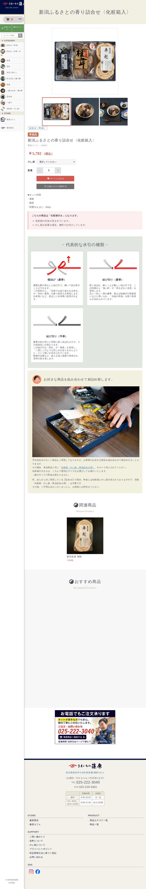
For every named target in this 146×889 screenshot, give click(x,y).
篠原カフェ (8, 119)
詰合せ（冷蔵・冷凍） (11, 52)
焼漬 (5, 60)
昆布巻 (6, 96)
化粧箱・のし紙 (10, 109)
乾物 (5, 84)
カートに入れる (55, 178)
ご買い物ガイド (37, 837)
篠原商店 (7, 127)
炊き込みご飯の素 (11, 78)
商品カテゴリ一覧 (99, 820)
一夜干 (6, 103)
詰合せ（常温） (10, 45)
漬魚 (5, 66)
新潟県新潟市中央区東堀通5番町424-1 (85, 772)
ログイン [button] (18, 27)
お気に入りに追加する (55, 186)
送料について (36, 841)
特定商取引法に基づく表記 (43, 853)
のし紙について (37, 845)
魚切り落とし (9, 72)
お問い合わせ (36, 857)
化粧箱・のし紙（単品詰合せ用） (78, 467)
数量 (30, 170)
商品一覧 (94, 824)
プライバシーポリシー (41, 849)
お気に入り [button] (6, 28)
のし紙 (31, 161)
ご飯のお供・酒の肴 (12, 90)
